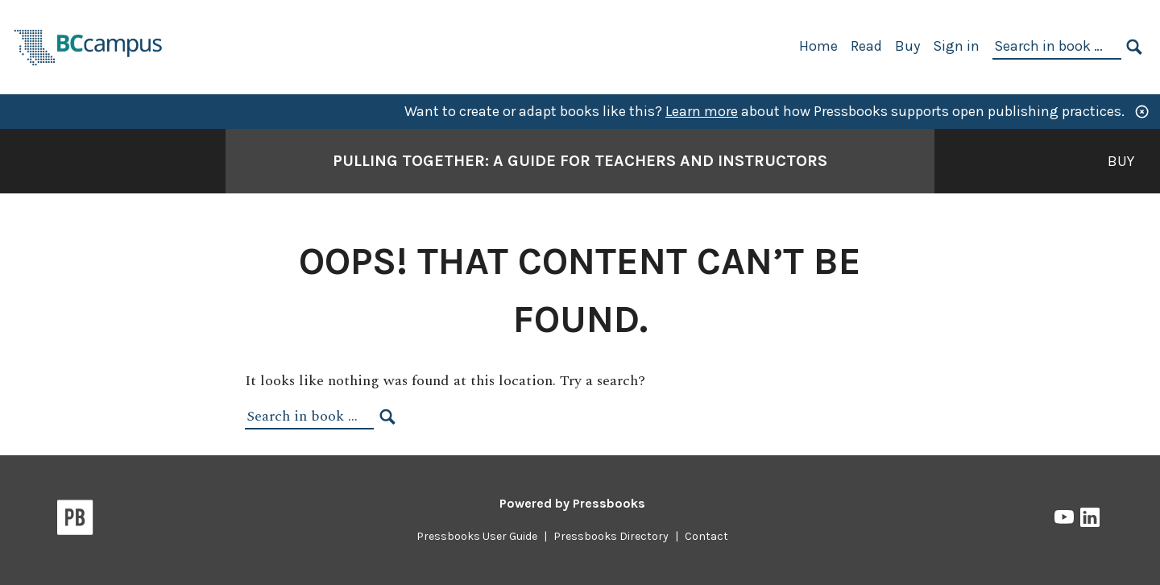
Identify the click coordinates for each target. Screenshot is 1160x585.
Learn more (701, 111)
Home (818, 46)
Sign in (956, 46)
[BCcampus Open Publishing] (88, 45)
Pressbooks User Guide (476, 536)
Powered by (572, 503)
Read (866, 46)
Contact (706, 536)
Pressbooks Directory (611, 536)
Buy (907, 46)
